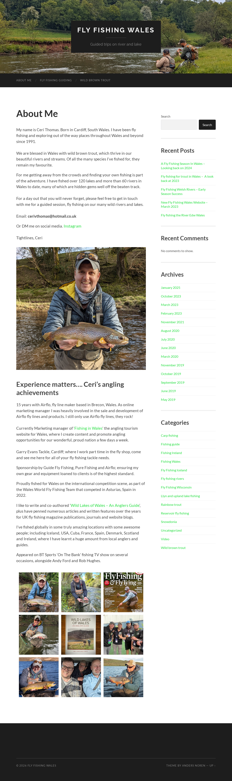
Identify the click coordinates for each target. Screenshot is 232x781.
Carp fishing (169, 435)
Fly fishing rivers (172, 478)
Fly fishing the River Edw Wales (183, 215)
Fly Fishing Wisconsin (176, 487)
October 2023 (171, 296)
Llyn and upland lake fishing (180, 496)
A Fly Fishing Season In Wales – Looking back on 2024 (183, 166)
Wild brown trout (173, 548)
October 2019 (171, 374)
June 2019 (168, 391)
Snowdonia (169, 522)
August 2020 (170, 331)
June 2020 (168, 348)
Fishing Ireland (171, 453)
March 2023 (169, 305)
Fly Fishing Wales (116, 30)
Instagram (72, 226)
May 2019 (168, 399)
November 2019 (172, 365)
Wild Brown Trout (95, 80)
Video (165, 539)
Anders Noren (193, 765)
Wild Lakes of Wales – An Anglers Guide (105, 505)
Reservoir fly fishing (175, 513)
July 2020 (168, 339)
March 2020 (169, 356)
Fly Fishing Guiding (56, 80)
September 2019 (172, 382)
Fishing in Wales (88, 428)
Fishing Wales (170, 461)
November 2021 (172, 322)
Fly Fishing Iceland (174, 470)
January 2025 (170, 287)
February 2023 (171, 313)
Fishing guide (170, 444)
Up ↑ (213, 765)
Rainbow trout (171, 504)
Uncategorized (171, 530)
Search (165, 116)
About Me (24, 80)
